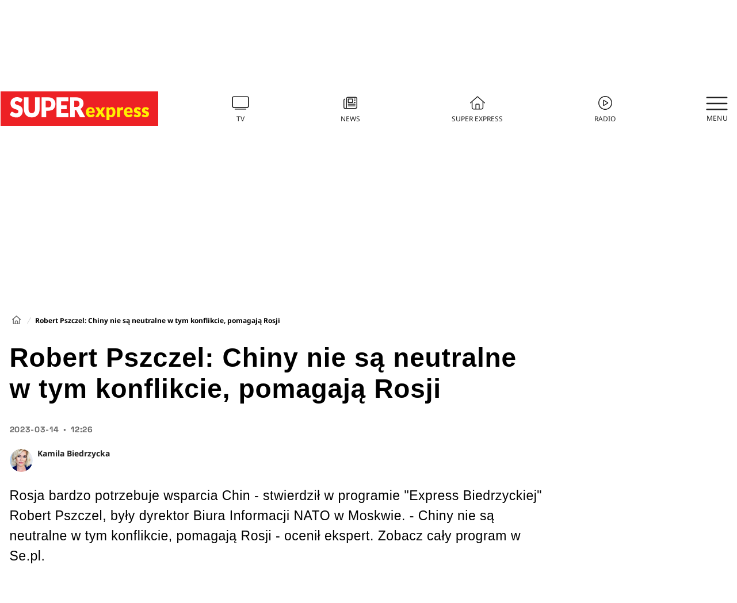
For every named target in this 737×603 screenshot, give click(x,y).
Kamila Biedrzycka (73, 453)
